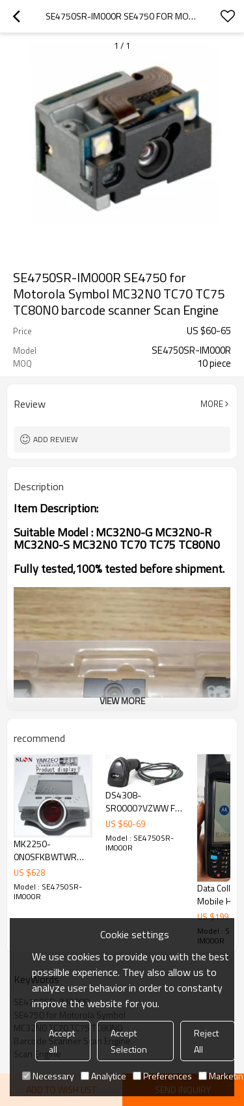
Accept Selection (129, 1041)
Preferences (162, 1076)
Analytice (103, 1076)
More (211, 403)
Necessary (48, 1076)
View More (122, 700)
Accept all (62, 1041)
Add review (55, 439)
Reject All (206, 1041)
